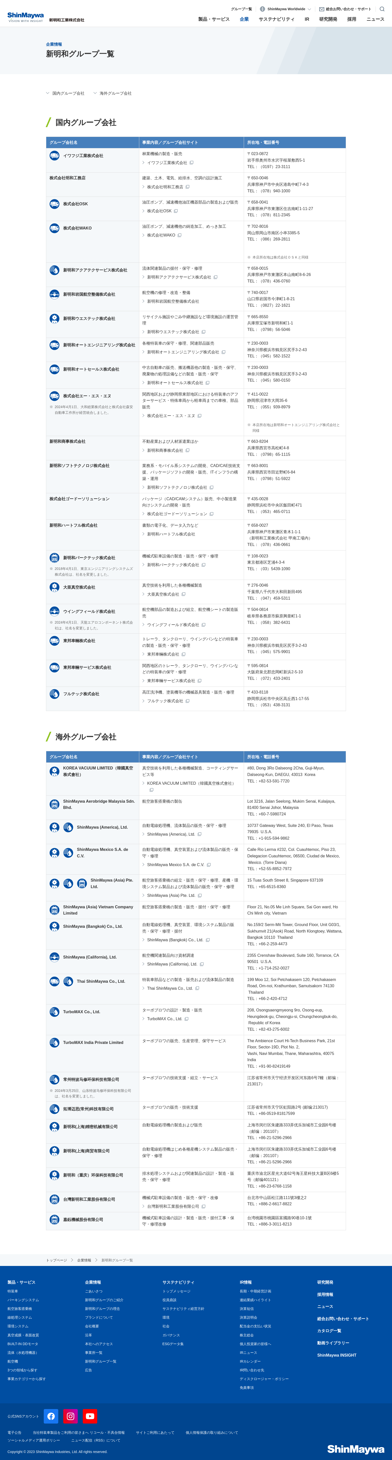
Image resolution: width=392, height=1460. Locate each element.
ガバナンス (171, 1335)
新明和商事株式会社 (165, 450)
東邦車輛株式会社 (163, 654)
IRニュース (248, 1353)
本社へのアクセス (99, 1344)
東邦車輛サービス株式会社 (171, 681)
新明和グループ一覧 (100, 1361)
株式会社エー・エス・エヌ (171, 416)
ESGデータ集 (173, 1344)
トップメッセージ (176, 1291)
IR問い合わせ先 (252, 1370)
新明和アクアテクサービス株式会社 (179, 277)
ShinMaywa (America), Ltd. (171, 834)
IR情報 (246, 1282)
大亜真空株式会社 (163, 594)
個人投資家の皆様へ (255, 1344)
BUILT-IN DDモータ (23, 1344)
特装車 (13, 1291)
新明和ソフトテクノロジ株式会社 (177, 487)
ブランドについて (99, 1317)
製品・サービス (22, 1282)
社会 (166, 1326)
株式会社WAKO (161, 235)
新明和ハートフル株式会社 (171, 534)
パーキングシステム (23, 1300)
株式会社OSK (159, 211)
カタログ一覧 (329, 1331)
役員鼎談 (169, 1300)
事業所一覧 (93, 1353)
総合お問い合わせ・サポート (343, 1319)
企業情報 (93, 1282)
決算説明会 (248, 1317)
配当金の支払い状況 (255, 1326)
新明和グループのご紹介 (104, 1300)
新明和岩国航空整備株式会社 (173, 301)
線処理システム (20, 1317)
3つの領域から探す (23, 1370)
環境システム (18, 1326)
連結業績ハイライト (255, 1300)
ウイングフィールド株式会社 (173, 625)
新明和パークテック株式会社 (173, 565)
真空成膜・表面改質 (23, 1335)
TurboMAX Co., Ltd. (164, 1019)
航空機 (13, 1361)
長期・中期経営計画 (255, 1291)
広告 (88, 1370)
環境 (166, 1317)
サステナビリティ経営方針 (183, 1309)
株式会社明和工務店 (165, 187)
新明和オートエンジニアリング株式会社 (183, 352)
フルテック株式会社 (165, 701)
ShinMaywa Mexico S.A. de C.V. (175, 865)
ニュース (325, 1306)
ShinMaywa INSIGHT (336, 1355)
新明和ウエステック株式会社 (173, 332)
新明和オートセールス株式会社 (175, 383)
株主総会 (247, 1335)
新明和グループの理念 (102, 1309)
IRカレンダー (250, 1361)
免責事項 (247, 1388)
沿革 (88, 1335)
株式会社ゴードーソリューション (177, 514)
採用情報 (325, 1294)
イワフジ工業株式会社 (167, 163)
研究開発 (325, 1282)
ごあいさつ (93, 1291)
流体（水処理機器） (23, 1353)
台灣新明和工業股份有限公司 (173, 1206)
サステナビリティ (178, 1282)
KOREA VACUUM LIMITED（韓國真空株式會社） (191, 783)
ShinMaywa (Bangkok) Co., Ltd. (175, 940)
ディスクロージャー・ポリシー (264, 1379)
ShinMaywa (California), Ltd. (172, 964)
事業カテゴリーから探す (27, 1379)
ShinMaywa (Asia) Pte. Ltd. (171, 895)
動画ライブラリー (333, 1343)
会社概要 (92, 1326)
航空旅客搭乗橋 (20, 1309)
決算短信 (247, 1309)
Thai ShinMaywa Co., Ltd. (170, 988)
